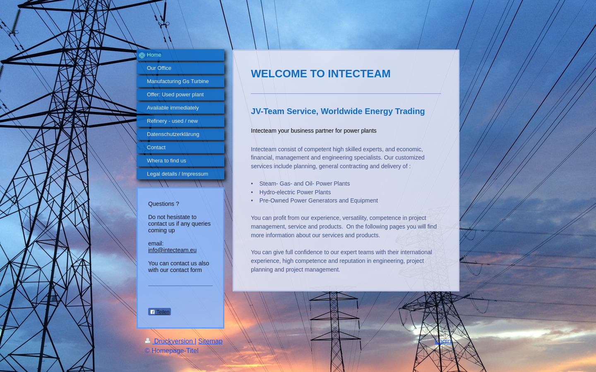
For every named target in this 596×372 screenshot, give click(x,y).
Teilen (159, 312)
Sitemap (210, 341)
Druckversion (170, 341)
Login (443, 341)
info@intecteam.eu (172, 250)
